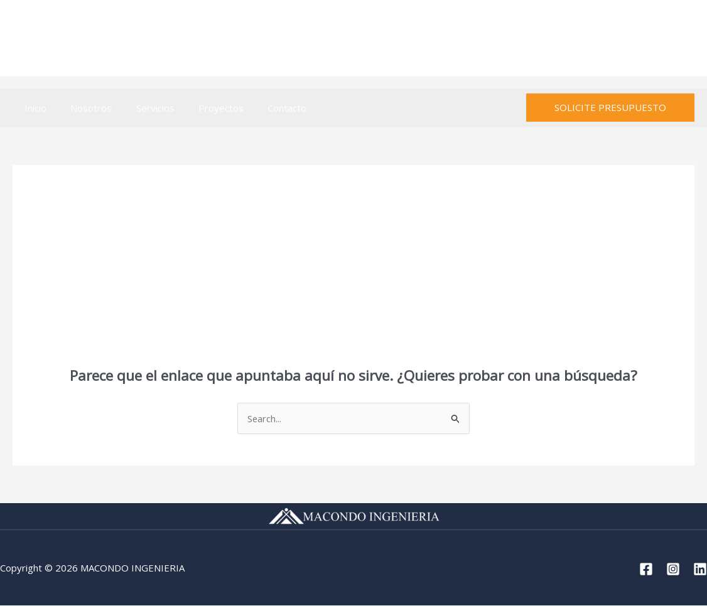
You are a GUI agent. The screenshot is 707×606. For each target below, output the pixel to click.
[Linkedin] (686, 38)
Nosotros (83, 108)
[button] (610, 107)
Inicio (33, 108)
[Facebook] (631, 38)
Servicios (142, 108)
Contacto (263, 108)
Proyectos (202, 108)
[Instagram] (659, 38)
